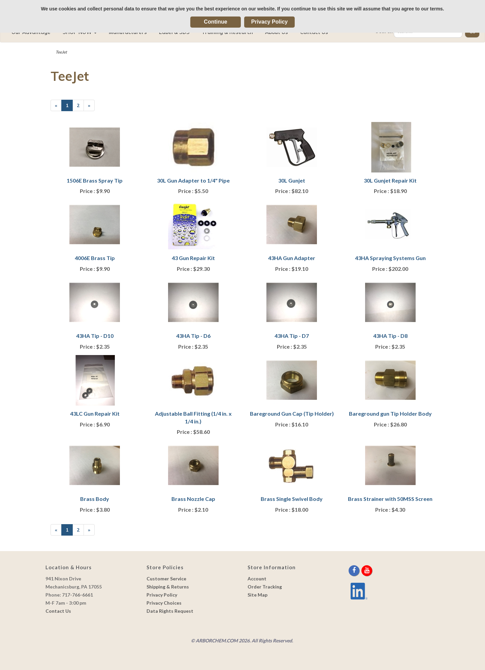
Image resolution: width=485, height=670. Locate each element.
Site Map (257, 595)
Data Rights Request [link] (170, 611)
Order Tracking (265, 586)
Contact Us (58, 611)
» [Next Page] (91, 106)
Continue (215, 22)
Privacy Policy (269, 22)
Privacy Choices (164, 603)
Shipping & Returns (168, 586)
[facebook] (354, 570)
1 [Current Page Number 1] (69, 106)
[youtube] (366, 570)
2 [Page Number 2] (80, 105)
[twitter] (360, 570)
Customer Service (166, 578)
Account (257, 578)
